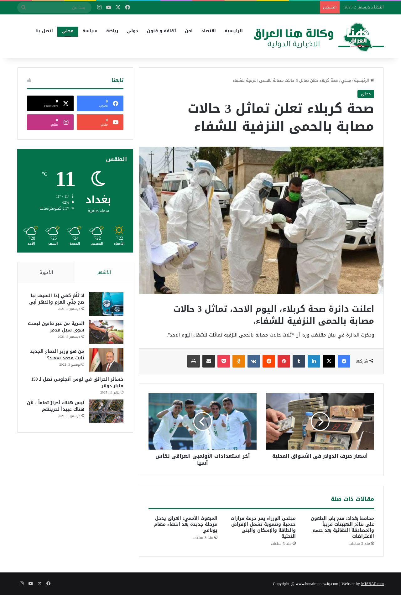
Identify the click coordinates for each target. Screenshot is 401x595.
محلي (68, 31)
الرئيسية (234, 31)
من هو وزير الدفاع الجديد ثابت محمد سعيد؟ (57, 355)
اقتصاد (208, 31)
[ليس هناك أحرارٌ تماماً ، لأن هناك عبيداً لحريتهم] (106, 411)
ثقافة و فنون (161, 31)
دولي (132, 31)
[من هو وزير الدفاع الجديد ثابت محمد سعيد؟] (106, 360)
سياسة (89, 31)
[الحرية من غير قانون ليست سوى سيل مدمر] (106, 332)
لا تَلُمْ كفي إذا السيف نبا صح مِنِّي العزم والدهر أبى (56, 299)
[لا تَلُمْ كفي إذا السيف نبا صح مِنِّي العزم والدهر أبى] (106, 304)
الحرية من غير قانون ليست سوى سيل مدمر (56, 327)
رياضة (112, 31)
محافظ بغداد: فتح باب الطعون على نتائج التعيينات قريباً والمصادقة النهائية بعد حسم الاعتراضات (342, 527)
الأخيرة (46, 272)
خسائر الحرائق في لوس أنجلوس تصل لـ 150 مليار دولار (77, 382)
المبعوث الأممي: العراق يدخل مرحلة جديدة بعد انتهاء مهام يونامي (185, 524)
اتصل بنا (44, 31)
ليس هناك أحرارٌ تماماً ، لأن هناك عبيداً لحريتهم (55, 406)
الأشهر (104, 272)
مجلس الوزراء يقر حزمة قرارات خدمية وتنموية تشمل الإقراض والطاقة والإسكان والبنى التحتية (263, 527)
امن (189, 31)
